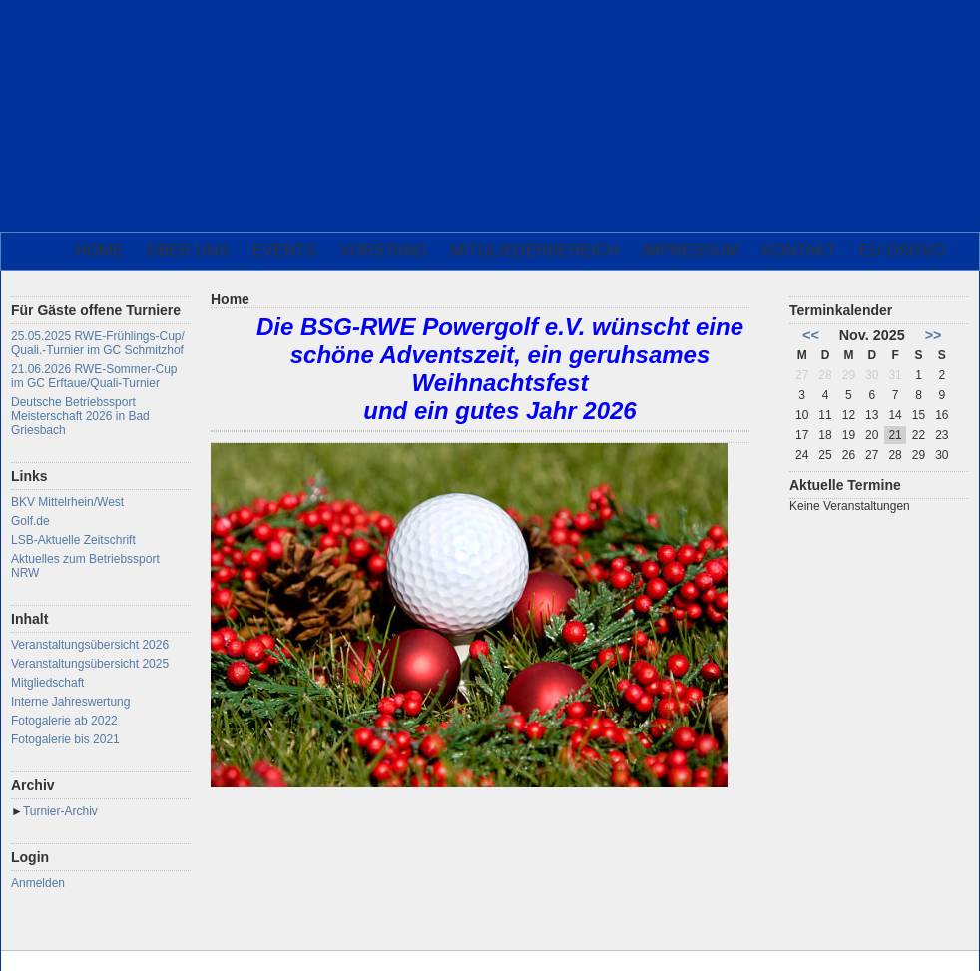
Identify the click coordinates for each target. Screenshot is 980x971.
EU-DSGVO (901, 251)
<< (810, 335)
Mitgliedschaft (47, 683)
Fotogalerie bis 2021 (65, 739)
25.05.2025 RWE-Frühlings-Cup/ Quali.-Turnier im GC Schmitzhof (98, 343)
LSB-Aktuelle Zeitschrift (73, 540)
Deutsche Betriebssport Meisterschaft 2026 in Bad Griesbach (80, 416)
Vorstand (383, 251)
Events (284, 251)
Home (99, 251)
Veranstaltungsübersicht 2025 (90, 664)
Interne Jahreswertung (70, 702)
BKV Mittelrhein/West (67, 502)
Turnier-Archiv (60, 811)
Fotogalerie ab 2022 (64, 721)
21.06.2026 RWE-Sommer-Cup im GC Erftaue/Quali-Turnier (94, 376)
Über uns (188, 251)
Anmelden (38, 883)
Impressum (690, 251)
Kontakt (799, 251)
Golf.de (30, 521)
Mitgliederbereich (534, 251)
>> (933, 335)
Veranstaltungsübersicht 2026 (90, 645)
